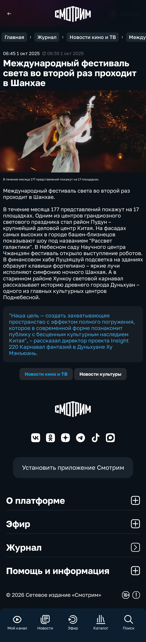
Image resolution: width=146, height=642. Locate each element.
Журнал (73, 547)
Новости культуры (100, 374)
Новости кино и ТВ (46, 374)
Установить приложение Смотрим (73, 467)
